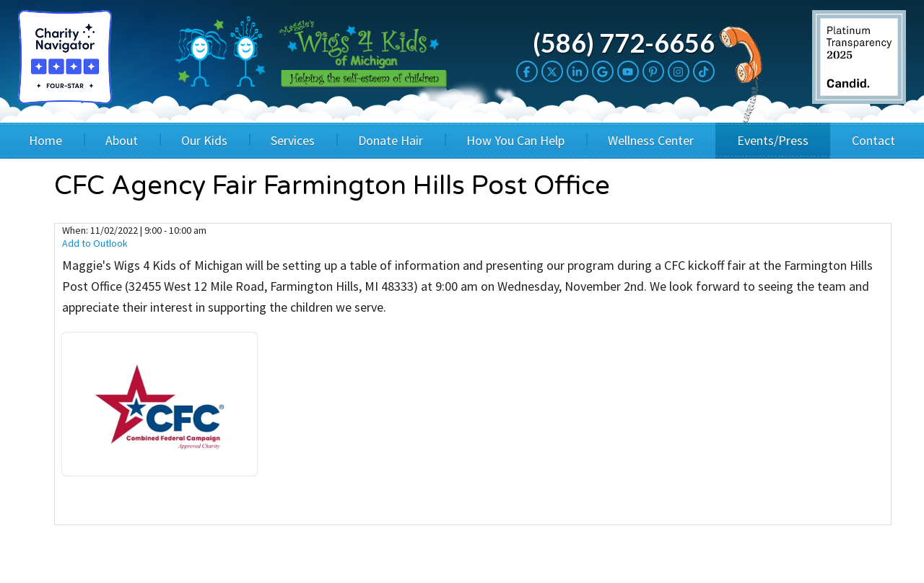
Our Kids (204, 140)
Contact (873, 140)
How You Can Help (515, 140)
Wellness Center (651, 140)
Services (293, 140)
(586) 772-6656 (624, 42)
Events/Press (772, 140)
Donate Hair (390, 140)
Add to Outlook (95, 243)
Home (45, 140)
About (121, 140)
